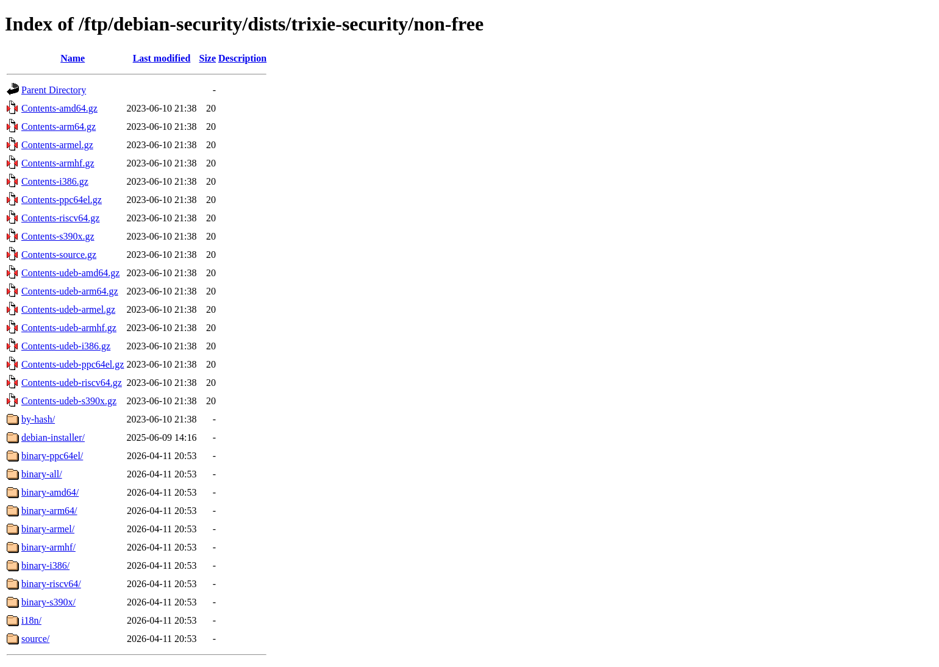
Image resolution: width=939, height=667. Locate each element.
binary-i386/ (45, 565)
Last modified (162, 58)
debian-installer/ (53, 437)
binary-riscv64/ (51, 584)
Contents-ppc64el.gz (61, 199)
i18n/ (31, 620)
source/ (35, 638)
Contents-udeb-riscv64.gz (71, 382)
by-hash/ (38, 419)
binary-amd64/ (50, 492)
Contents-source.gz (58, 254)
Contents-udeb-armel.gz (68, 309)
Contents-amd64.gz (59, 108)
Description (242, 58)
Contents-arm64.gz (58, 126)
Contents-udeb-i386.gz (65, 346)
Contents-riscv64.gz (60, 218)
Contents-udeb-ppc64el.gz (72, 364)
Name (72, 58)
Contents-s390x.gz (58, 236)
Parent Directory (53, 90)
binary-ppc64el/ (52, 456)
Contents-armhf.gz (58, 163)
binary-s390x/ (48, 602)
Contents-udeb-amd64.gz (70, 273)
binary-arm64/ (49, 510)
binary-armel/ (47, 529)
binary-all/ (41, 474)
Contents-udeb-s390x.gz (68, 401)
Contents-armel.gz (57, 145)
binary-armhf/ (48, 547)
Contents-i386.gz (54, 181)
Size (207, 58)
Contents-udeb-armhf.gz (68, 328)
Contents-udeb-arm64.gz (69, 291)
